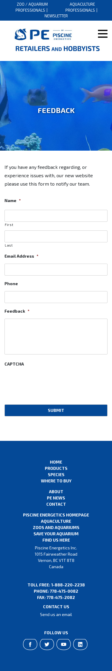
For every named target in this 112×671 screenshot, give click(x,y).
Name (12, 200)
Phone (11, 283)
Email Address (21, 256)
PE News (56, 497)
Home (56, 461)
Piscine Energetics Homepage (56, 514)
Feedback (16, 311)
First (9, 225)
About (56, 491)
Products (56, 468)
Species (56, 474)
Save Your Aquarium (56, 533)
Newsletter (56, 15)
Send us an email (56, 614)
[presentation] (49, 383)
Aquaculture (56, 521)
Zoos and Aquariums (56, 527)
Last (9, 245)
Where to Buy (56, 480)
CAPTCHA (14, 363)
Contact (56, 504)
